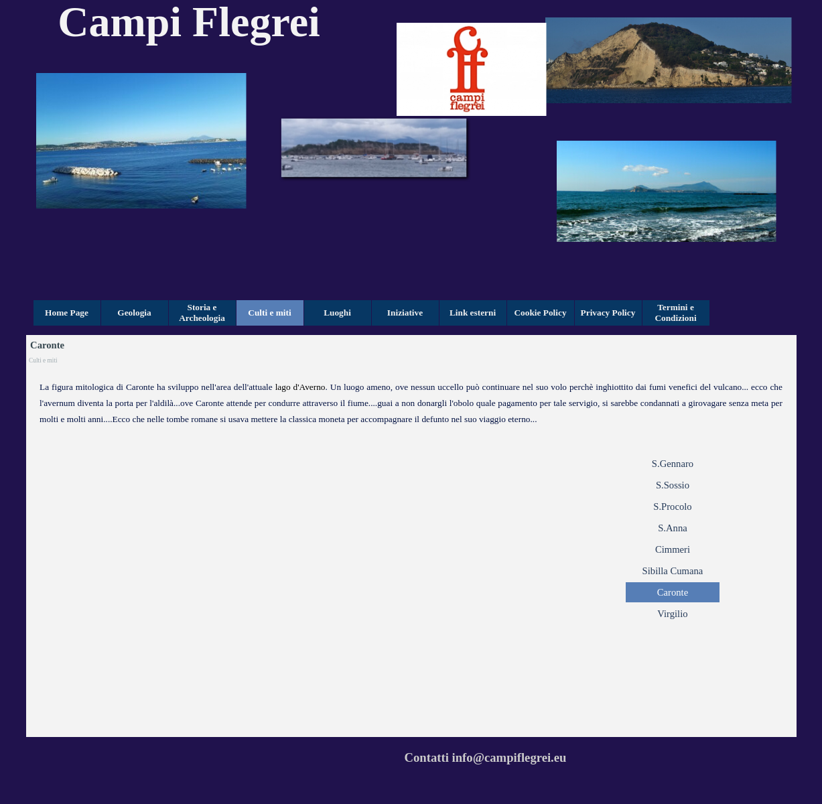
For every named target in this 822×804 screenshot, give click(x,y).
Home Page (66, 313)
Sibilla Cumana (672, 570)
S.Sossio (672, 485)
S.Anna (672, 528)
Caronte (672, 592)
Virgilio (672, 613)
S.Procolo (672, 506)
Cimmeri (672, 549)
